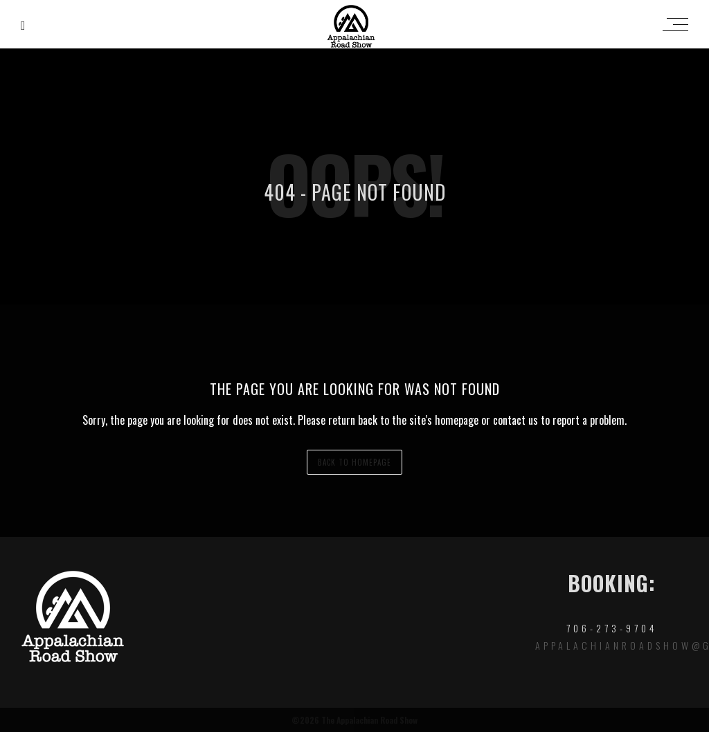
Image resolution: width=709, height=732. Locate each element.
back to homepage (354, 462)
